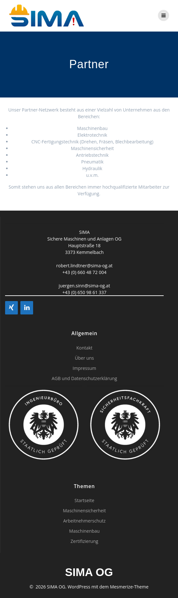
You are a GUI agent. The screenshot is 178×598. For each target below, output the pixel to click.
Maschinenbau (84, 531)
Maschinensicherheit (84, 511)
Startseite (84, 500)
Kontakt (84, 348)
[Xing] (11, 307)
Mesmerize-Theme (129, 587)
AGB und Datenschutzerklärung (84, 378)
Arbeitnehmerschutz (84, 521)
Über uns (84, 358)
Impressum (84, 368)
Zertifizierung (84, 541)
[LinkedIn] (26, 307)
